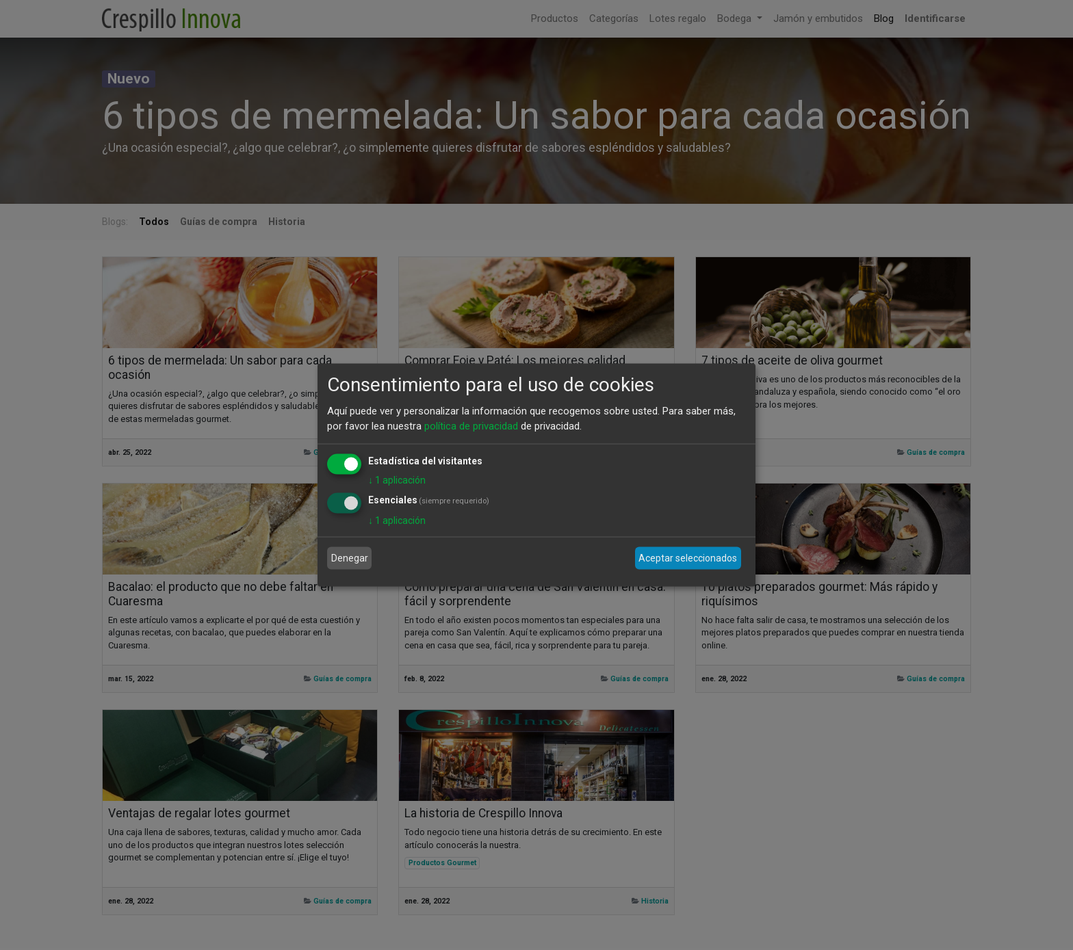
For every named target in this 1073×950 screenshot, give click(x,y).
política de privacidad (471, 426)
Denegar (349, 558)
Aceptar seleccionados (687, 558)
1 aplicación (397, 479)
